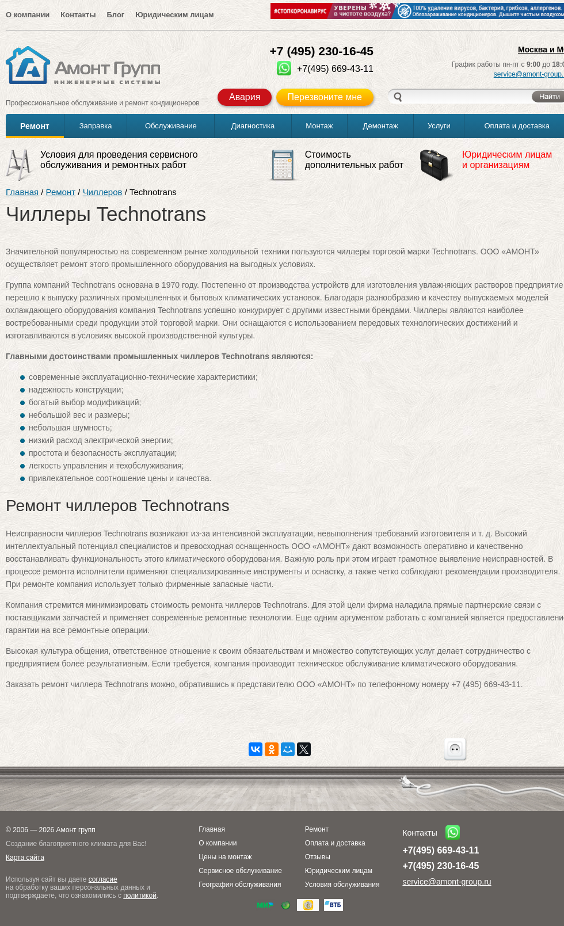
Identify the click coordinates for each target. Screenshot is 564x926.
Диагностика (253, 125)
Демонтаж (380, 125)
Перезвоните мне (325, 97)
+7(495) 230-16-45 (440, 866)
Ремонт (34, 126)
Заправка (95, 125)
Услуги (439, 125)
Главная (22, 192)
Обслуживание (171, 125)
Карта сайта (25, 857)
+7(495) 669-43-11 (440, 850)
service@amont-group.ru (446, 881)
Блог (115, 14)
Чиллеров (103, 192)
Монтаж (319, 125)
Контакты (78, 14)
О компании (27, 14)
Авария (244, 97)
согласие (103, 879)
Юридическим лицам (174, 14)
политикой (140, 895)
